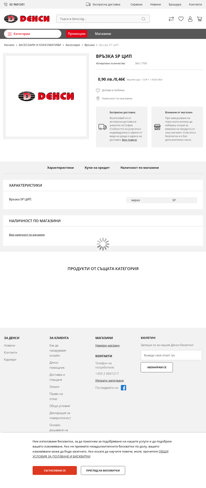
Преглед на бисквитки (103, 470)
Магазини (103, 33)
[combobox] (103, 19)
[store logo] (26, 19)
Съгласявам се (55, 470)
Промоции (76, 33)
